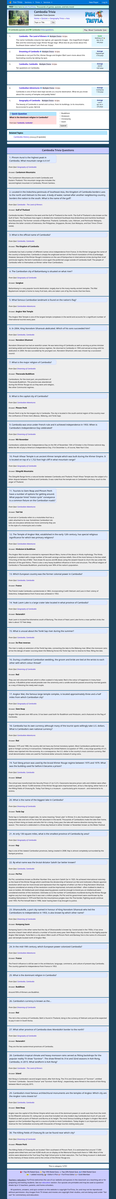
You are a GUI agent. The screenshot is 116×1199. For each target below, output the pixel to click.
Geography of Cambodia (26, 167)
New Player (93, 2)
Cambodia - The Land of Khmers (29, 204)
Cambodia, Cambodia (25, 241)
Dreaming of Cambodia (26, 368)
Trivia (37, 2)
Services (47, 2)
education (46, 1182)
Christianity (66, 119)
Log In (104, 2)
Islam (63, 121)
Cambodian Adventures (26, 306)
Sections (28, 2)
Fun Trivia (15, 2)
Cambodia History (21, 137)
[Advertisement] (58, 77)
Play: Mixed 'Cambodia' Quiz (95, 30)
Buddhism (65, 113)
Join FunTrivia (30, 7)
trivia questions (47, 30)
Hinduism (65, 116)
